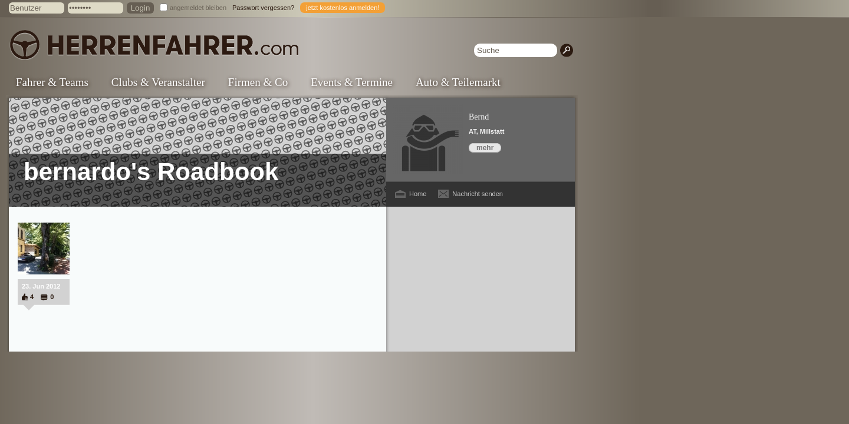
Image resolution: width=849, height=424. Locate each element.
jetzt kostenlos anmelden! (342, 7)
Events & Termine (352, 82)
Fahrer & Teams (52, 82)
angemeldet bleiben (198, 7)
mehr (484, 148)
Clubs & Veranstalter (158, 82)
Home (417, 193)
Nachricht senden (477, 193)
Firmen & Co (258, 82)
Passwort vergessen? (263, 7)
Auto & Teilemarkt (458, 82)
